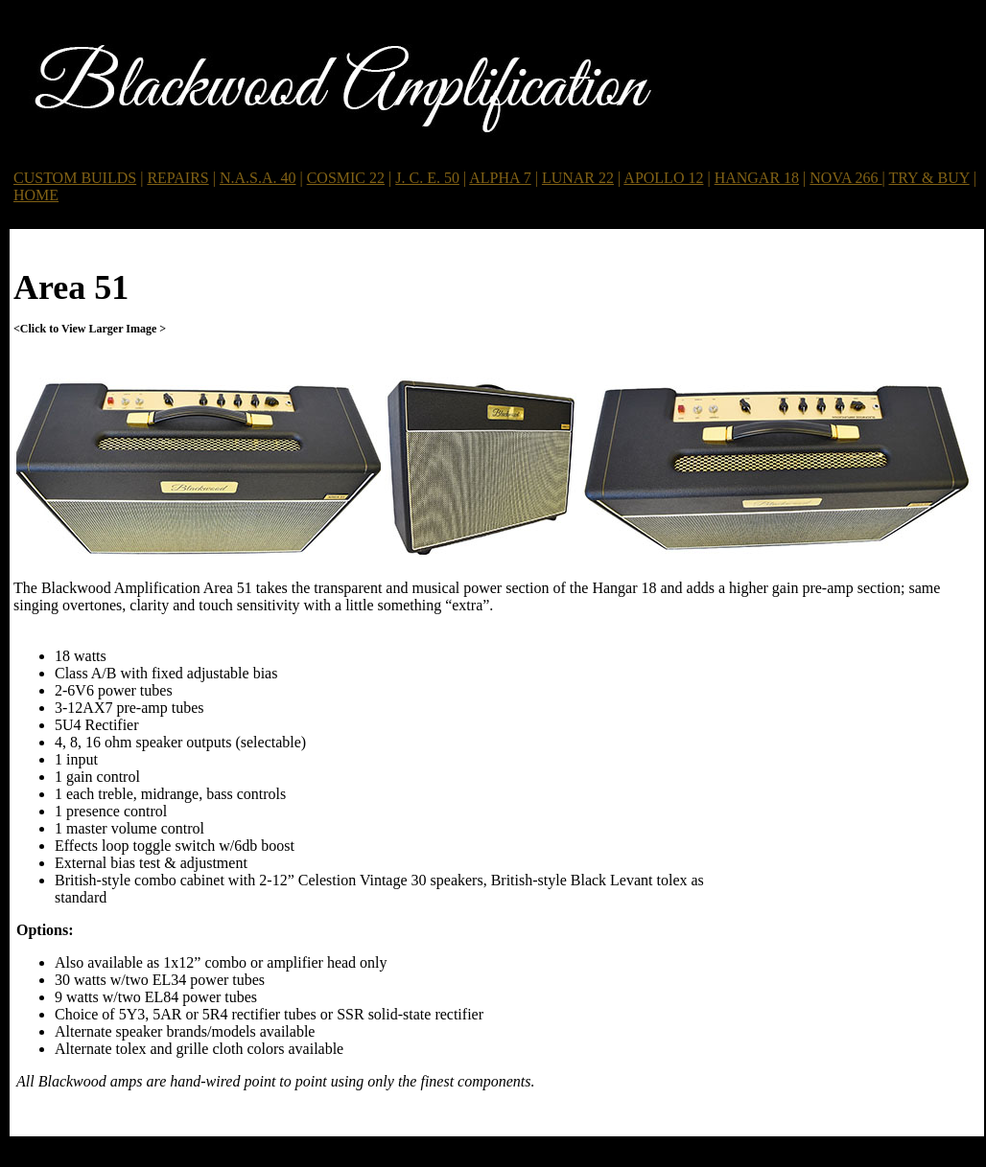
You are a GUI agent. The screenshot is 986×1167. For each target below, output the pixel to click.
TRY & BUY (929, 178)
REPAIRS (177, 178)
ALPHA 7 (499, 178)
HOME (36, 195)
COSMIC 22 (346, 178)
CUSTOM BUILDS (74, 178)
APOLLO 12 (663, 178)
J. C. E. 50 (427, 178)
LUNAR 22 (578, 178)
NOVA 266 (845, 178)
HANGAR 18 (757, 178)
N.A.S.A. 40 (258, 178)
